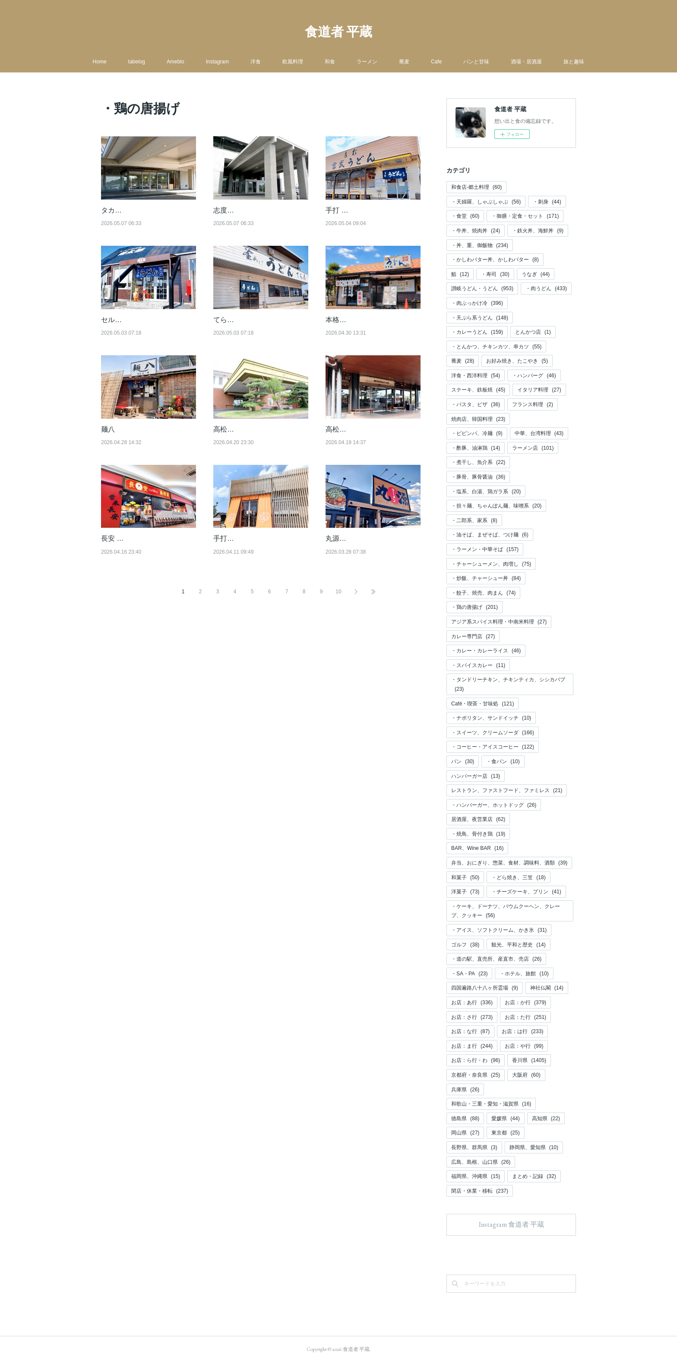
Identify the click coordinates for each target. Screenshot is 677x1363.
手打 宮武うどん (351, 210)
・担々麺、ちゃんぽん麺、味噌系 (496, 506)
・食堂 (465, 216)
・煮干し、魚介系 (478, 462)
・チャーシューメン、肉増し (491, 564)
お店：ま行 (472, 1046)
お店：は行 (522, 1031)
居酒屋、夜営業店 (478, 819)
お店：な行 (470, 1031)
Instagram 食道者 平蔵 (511, 1224)
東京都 (505, 1133)
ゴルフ (465, 945)
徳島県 (465, 1118)
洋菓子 (465, 892)
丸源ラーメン (346, 549)
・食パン (502, 761)
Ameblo (175, 62)
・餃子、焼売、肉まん (483, 593)
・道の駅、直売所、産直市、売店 (496, 959)
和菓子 (465, 877)
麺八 (108, 429)
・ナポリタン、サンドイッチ (491, 718)
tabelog (136, 62)
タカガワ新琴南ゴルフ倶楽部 (146, 210)
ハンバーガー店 (475, 776)
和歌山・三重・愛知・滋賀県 (491, 1104)
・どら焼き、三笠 (518, 877)
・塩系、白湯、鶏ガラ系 (486, 492)
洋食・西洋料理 (475, 376)
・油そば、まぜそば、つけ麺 (489, 535)
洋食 (255, 62)
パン (462, 761)
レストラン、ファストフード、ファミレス (506, 790)
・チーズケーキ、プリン (526, 892)
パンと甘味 (476, 62)
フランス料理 (532, 404)
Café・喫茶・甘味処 (482, 704)
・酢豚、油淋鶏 (475, 448)
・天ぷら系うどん (479, 318)
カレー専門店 (473, 636)
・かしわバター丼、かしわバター (495, 260)
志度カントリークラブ (247, 210)
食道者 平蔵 (338, 31)
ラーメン (367, 62)
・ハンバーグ (534, 376)
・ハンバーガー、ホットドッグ (493, 805)
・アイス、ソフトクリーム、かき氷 (499, 930)
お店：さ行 (472, 1017)
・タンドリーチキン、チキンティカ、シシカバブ (508, 684)
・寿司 (495, 274)
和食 (330, 62)
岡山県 (465, 1133)
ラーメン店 (533, 448)
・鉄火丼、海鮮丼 (537, 231)
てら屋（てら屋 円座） (248, 319)
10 (338, 614)
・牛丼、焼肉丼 (475, 231)
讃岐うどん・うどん (482, 288)
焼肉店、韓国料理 (478, 419)
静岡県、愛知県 (533, 1147)
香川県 (529, 1060)
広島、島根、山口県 (480, 1162)
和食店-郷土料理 (476, 187)
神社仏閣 (546, 988)
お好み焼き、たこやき (517, 361)
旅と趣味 (573, 62)
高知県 (546, 1118)
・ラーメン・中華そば (485, 549)
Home (100, 62)
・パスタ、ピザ (475, 404)
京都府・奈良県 (475, 1075)
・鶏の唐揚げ (474, 607)
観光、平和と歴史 (518, 945)
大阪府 (526, 1075)
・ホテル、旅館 (524, 974)
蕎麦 (404, 62)
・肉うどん (546, 288)
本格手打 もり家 (351, 319)
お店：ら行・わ (475, 1060)
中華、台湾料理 (539, 433)
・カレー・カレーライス (486, 651)
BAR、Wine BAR (477, 848)
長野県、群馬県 (474, 1147)
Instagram (217, 62)
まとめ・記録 (534, 1176)
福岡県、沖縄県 (475, 1176)
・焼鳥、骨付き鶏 (478, 834)
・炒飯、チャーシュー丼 (486, 578)
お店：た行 (525, 1017)
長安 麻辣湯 (119, 549)
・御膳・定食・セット (525, 216)
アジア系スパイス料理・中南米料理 (499, 622)
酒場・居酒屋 (526, 62)
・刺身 (547, 202)
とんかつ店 (533, 332)
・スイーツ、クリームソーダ (492, 733)
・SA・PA (469, 974)
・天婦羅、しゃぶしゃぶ (486, 202)
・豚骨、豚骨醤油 (478, 477)
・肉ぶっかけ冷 (477, 303)
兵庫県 (465, 1090)
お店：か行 (525, 1003)
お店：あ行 (472, 1003)
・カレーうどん (477, 332)
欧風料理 (292, 62)
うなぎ (536, 274)
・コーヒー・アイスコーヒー (492, 747)
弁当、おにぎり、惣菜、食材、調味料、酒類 (509, 863)
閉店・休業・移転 (479, 1191)
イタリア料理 (539, 390)
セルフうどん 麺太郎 (133, 319)
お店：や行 (524, 1046)
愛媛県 (505, 1118)
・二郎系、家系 (474, 520)
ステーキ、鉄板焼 (478, 390)
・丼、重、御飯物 (479, 245)
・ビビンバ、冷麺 (477, 433)
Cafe (436, 62)
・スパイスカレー (478, 665)
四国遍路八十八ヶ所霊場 (484, 988)
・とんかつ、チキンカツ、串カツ (496, 347)
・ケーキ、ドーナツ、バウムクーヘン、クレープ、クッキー (505, 911)
